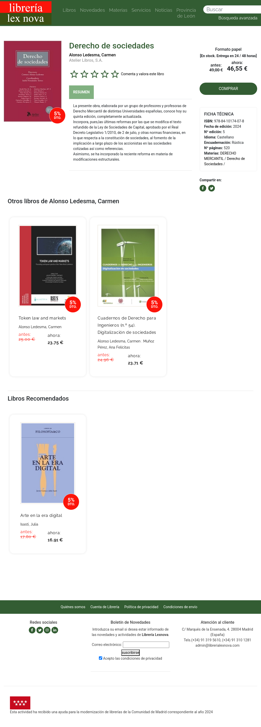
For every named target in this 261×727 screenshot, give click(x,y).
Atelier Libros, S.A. (86, 60)
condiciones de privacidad (141, 658)
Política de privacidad (141, 607)
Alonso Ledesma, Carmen (92, 55)
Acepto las (132, 658)
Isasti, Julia (29, 524)
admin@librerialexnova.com (217, 645)
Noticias (163, 10)
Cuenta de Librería (104, 607)
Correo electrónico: (107, 645)
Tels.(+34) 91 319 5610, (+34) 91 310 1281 (217, 640)
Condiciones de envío (180, 607)
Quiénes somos (73, 607)
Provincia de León (186, 13)
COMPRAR (228, 88)
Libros (69, 10)
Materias (118, 10)
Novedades (92, 10)
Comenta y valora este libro (142, 74)
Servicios (141, 10)
